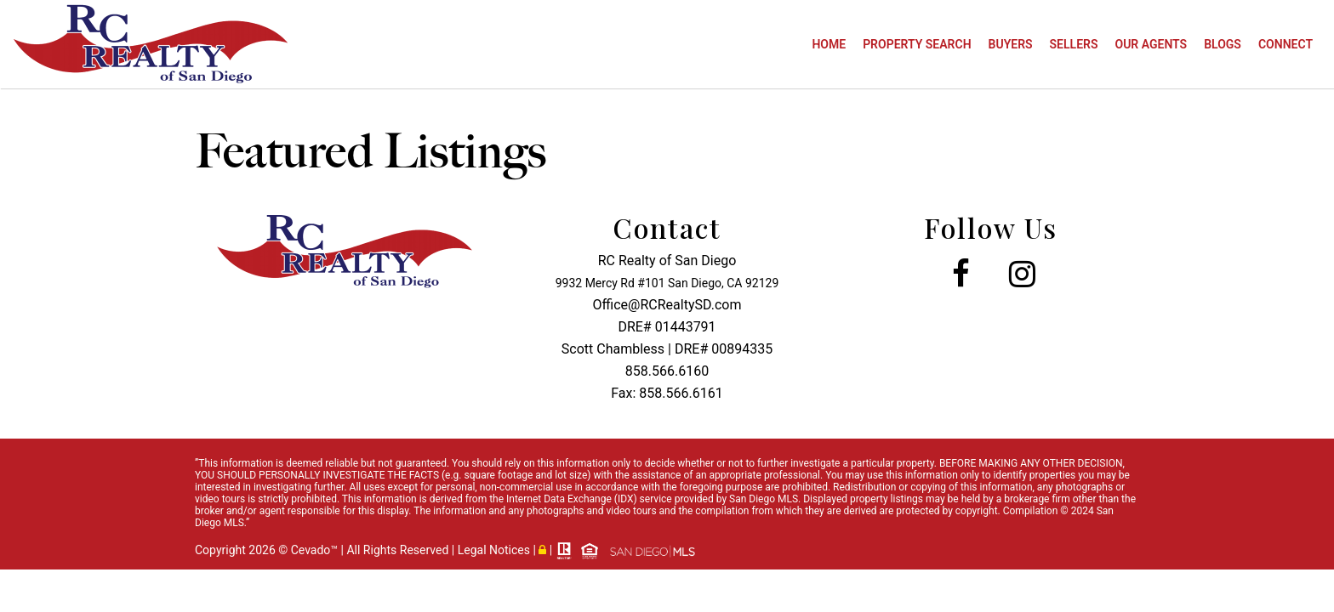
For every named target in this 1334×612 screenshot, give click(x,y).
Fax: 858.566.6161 (666, 393)
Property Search (917, 44)
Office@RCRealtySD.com (667, 305)
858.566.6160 (667, 371)
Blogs (1222, 44)
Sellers (1074, 44)
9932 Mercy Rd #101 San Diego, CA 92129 (667, 283)
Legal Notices (495, 550)
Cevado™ (316, 550)
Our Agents (1151, 44)
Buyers (1011, 44)
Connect (1285, 44)
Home (829, 44)
